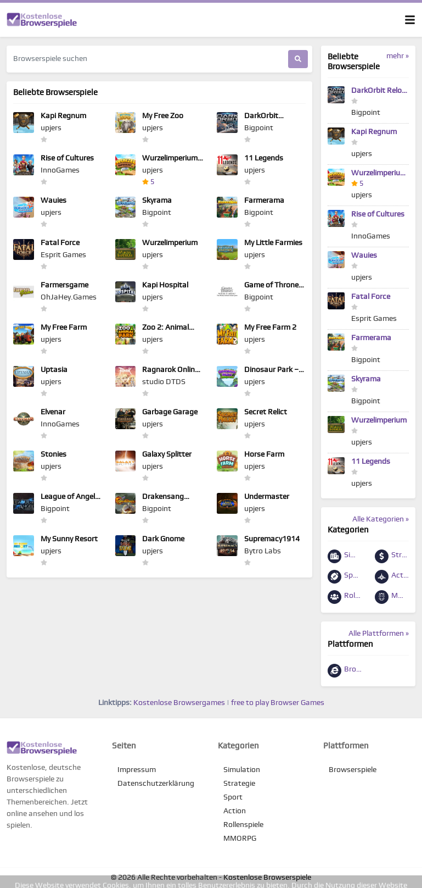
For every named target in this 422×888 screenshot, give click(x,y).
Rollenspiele (345, 597)
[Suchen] (298, 59)
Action (392, 577)
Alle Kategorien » (380, 519)
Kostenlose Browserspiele (267, 877)
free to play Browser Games (277, 703)
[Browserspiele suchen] (147, 59)
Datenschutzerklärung (155, 783)
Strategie (392, 556)
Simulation (345, 556)
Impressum (136, 770)
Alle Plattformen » (378, 633)
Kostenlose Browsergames (179, 703)
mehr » (397, 56)
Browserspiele (345, 671)
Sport (345, 577)
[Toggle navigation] (409, 19)
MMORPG (392, 597)
